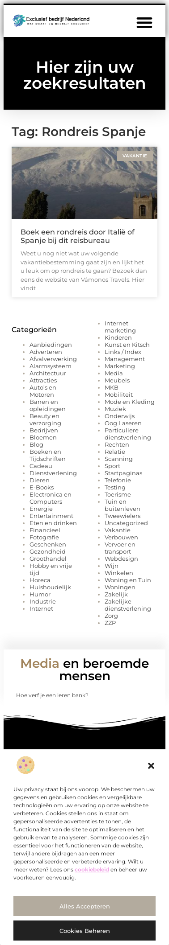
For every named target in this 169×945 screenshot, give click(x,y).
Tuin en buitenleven (122, 505)
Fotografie (44, 537)
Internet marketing (120, 327)
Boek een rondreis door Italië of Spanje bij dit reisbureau (78, 236)
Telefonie (118, 480)
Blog (36, 444)
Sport (112, 465)
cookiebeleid (92, 869)
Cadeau (41, 465)
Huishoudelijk (50, 587)
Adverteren (46, 351)
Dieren (40, 480)
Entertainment (51, 515)
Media (114, 373)
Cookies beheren (84, 930)
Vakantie (118, 530)
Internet (41, 608)
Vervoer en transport (120, 548)
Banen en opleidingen (48, 405)
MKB (111, 387)
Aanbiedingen (51, 344)
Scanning (119, 458)
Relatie (115, 451)
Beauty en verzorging (45, 419)
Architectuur (48, 373)
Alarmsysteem (51, 366)
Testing (115, 487)
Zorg (111, 615)
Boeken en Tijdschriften (48, 455)
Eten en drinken (53, 522)
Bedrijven (44, 430)
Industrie (43, 601)
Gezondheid (48, 551)
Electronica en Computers (51, 498)
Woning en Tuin (128, 579)
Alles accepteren (84, 906)
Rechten (117, 444)
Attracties (43, 380)
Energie (41, 508)
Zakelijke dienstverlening (128, 605)
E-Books (42, 487)
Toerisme (118, 494)
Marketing (120, 366)
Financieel (45, 530)
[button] (151, 765)
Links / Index (123, 351)
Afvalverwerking (53, 358)
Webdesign (121, 558)
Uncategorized (126, 522)
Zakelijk (116, 594)
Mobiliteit (119, 394)
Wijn (111, 565)
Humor (40, 594)
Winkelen (119, 572)
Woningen (120, 587)
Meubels (117, 380)
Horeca (40, 579)
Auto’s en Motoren (43, 391)
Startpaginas (123, 473)
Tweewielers (122, 515)
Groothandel (48, 558)
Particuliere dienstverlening (128, 434)
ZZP (110, 622)
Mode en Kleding (130, 401)
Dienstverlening (53, 473)
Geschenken (48, 544)
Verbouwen (121, 537)
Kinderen (118, 337)
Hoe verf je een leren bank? (52, 695)
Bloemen (43, 437)
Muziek (115, 408)
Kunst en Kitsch (127, 344)
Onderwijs (120, 415)
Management (125, 358)
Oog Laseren (123, 423)
